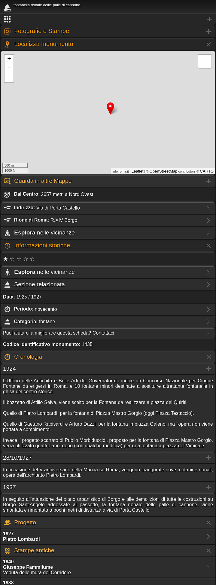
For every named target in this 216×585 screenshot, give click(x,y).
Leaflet (138, 171)
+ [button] (9, 59)
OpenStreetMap (163, 171)
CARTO (207, 171)
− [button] (9, 68)
